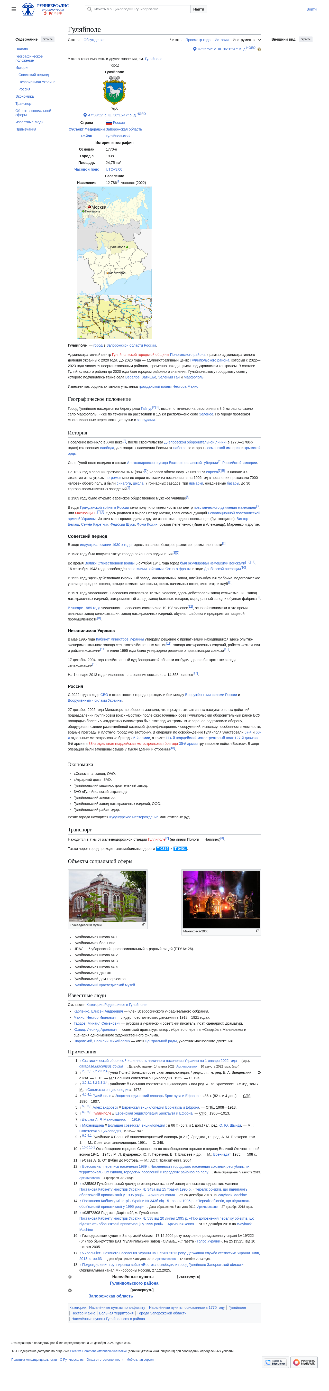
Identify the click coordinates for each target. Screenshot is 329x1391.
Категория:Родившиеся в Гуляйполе (117, 1005)
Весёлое (132, 377)
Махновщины (86, 513)
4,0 (84, 1094)
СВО (104, 695)
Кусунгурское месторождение (134, 817)
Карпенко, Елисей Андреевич (98, 1011)
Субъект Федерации (87, 129)
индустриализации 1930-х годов (106, 545)
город (98, 345)
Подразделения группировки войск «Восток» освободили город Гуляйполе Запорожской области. (163, 1265)
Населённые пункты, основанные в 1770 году (187, 1307)
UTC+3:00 (114, 169)
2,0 (84, 1071)
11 (252, 562)
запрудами (146, 420)
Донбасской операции (222, 569)
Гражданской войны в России (104, 507)
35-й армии (188, 743)
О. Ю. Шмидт (230, 1125)
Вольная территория (116, 1313)
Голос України (208, 1241)
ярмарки (196, 483)
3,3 (100, 1082)
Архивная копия (161, 1195)
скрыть (47, 39)
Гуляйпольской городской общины (140, 355)
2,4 (105, 1071)
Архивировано (186, 1066)
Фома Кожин (147, 524)
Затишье (149, 377)
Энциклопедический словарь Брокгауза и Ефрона (157, 1096)
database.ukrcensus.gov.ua (101, 1066)
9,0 (84, 1136)
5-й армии (141, 738)
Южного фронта (177, 569)
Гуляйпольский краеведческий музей (104, 985)
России (150, 345)
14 (102, 649)
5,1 (89, 1106)
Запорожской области (125, 345)
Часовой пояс (86, 169)
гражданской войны (155, 386)
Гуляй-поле (102, 1096)
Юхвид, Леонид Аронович (95, 1029)
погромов (113, 478)
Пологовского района (188, 355)
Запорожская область (124, 129)
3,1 (89, 1082)
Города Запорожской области (162, 1313)
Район (86, 136)
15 (226, 649)
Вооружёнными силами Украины (95, 700)
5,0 (84, 1106)
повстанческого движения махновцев (225, 507)
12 (190, 606)
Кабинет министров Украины (120, 639)
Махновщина (93, 1125)
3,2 (95, 1082)
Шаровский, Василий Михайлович (102, 1041)
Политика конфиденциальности (34, 1359)
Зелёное (206, 414)
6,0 (84, 1112)
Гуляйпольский (118, 136)
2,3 (100, 1071)
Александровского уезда (147, 463)
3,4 (105, 1082)
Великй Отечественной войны (109, 563)
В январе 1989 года (84, 608)
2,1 (89, 1071)
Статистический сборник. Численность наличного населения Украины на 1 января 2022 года (159, 1061)
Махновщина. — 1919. (111, 1119)
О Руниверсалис (72, 1359)
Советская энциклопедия (108, 1090)
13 (168, 643)
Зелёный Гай (169, 377)
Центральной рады (161, 1041)
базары (233, 483)
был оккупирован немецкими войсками (212, 563)
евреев (212, 472)
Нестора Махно (185, 386)
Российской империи (239, 463)
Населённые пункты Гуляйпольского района (108, 1319)
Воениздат (222, 1154)
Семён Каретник (94, 524)
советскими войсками (146, 569)
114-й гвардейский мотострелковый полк (199, 738)
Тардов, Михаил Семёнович (97, 1023)
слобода (107, 448)
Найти (198, 9)
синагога (124, 483)
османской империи (224, 448)
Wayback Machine (232, 1195)
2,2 (95, 1071)
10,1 (92, 1147)
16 (94, 664)
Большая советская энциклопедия (136, 1125)
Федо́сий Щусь (122, 524)
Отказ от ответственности (105, 1359)
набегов (179, 448)
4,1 (89, 1094)
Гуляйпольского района (210, 360)
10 (247, 562)
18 (172, 748)
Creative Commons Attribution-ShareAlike (98, 1351)
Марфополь (194, 377)
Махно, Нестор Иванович (95, 1017)
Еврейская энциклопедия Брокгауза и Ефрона (160, 1107)
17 (195, 673)
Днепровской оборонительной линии (195, 442)
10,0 (85, 1147)
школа (138, 483)
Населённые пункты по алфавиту (117, 1307)
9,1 (89, 1136)
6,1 (89, 1112)
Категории (77, 1307)
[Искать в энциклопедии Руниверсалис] (137, 9)
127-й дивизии (247, 738)
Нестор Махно (83, 1313)
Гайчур (146, 408)
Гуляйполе (153, 59)
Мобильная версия (140, 1359)
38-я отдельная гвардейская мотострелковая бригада (133, 743)
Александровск (105, 1107)
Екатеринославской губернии (193, 463)
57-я (248, 732)
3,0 (84, 1082)
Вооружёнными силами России (211, 695)
